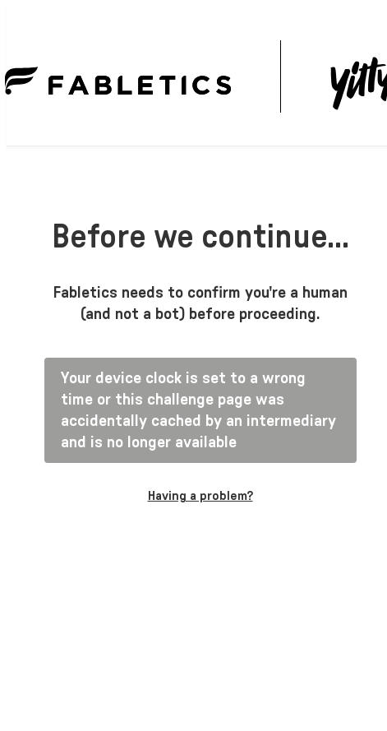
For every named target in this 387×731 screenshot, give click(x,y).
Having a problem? (200, 495)
